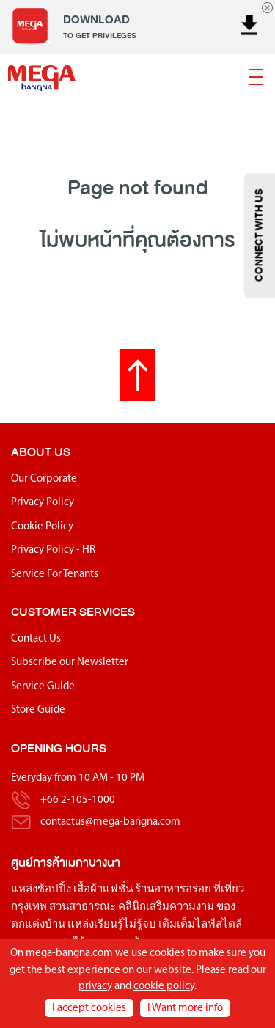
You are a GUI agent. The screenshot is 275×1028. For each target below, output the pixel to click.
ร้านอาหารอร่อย (173, 889)
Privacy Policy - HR (53, 550)
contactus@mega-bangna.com (110, 822)
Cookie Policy (42, 526)
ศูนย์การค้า (38, 863)
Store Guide (38, 710)
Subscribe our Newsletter (69, 662)
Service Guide (43, 686)
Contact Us (36, 639)
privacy (95, 986)
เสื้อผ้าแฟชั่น (103, 889)
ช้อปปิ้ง (54, 889)
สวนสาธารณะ (82, 907)
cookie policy (163, 986)
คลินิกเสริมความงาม (166, 907)
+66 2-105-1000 (77, 800)
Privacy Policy (42, 502)
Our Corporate (44, 479)
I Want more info (185, 1008)
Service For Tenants (54, 574)
